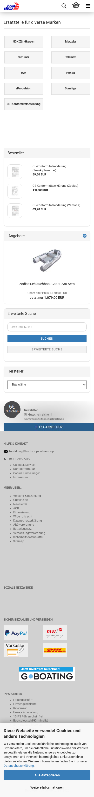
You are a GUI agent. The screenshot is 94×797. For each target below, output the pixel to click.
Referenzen (20, 708)
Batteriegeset (21, 528)
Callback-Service (23, 465)
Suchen (47, 338)
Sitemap (18, 541)
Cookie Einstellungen (26, 473)
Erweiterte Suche (47, 349)
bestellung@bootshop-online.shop (31, 451)
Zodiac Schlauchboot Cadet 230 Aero (47, 284)
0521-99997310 (19, 459)
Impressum (20, 477)
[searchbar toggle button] (64, 6)
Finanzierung (21, 512)
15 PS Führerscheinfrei (28, 716)
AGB (16, 508)
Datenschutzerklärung (19, 765)
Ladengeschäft (23, 700)
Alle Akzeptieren (47, 775)
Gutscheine (20, 500)
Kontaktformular (24, 469)
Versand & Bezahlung (27, 496)
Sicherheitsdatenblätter (28, 537)
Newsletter (20, 504)
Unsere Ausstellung (25, 712)
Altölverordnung (23, 524)
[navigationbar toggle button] (88, 6)
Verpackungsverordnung (29, 533)
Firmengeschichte (24, 704)
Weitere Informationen (47, 787)
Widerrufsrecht (22, 516)
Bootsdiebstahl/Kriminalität (31, 720)
